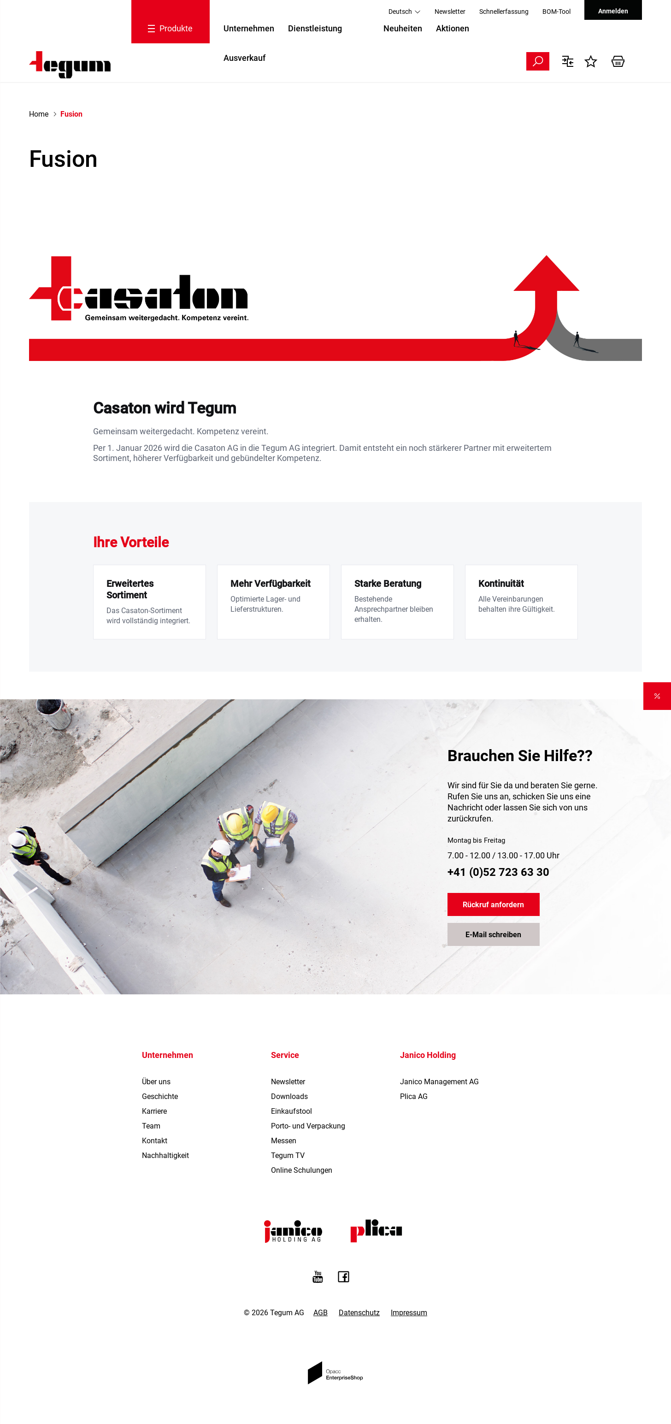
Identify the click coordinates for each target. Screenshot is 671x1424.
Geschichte (160, 1096)
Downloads (289, 1096)
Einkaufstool (291, 1111)
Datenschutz (359, 1312)
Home (38, 114)
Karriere (154, 1111)
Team (151, 1126)
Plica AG (414, 1096)
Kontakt (154, 1140)
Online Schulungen (301, 1170)
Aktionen (452, 28)
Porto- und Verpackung (308, 1126)
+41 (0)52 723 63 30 (498, 872)
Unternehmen (249, 28)
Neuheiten (402, 28)
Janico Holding (428, 1055)
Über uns (156, 1081)
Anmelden (613, 11)
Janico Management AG (439, 1081)
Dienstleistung (315, 28)
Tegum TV (288, 1155)
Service (285, 1055)
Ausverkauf (244, 58)
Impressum (409, 1312)
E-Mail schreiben (493, 934)
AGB (320, 1312)
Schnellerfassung (504, 11)
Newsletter (450, 11)
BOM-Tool (556, 11)
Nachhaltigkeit (165, 1155)
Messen (283, 1140)
